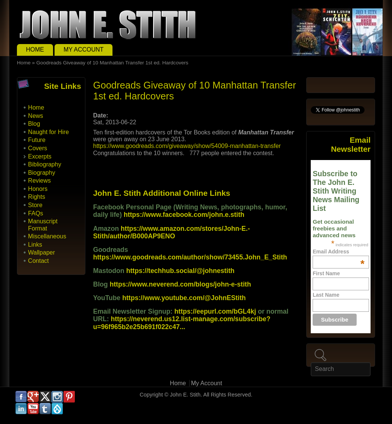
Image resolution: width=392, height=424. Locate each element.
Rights (36, 197)
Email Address (339, 252)
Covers (37, 148)
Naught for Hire (48, 132)
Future (37, 140)
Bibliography (44, 164)
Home (35, 49)
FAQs (35, 213)
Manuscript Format (43, 224)
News (35, 116)
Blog (34, 123)
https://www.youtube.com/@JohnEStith (184, 298)
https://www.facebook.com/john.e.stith (184, 214)
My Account (83, 49)
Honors (38, 189)
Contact (38, 261)
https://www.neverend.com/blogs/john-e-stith (180, 284)
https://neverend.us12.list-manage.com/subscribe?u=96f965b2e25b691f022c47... (181, 322)
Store (35, 205)
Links (35, 244)
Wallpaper (41, 252)
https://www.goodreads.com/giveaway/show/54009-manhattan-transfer (187, 146)
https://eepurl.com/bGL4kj (215, 311)
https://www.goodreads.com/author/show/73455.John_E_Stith (190, 257)
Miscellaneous (47, 236)
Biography (41, 172)
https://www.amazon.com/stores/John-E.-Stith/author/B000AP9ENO (171, 232)
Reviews (39, 180)
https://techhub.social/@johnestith (180, 271)
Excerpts (40, 156)
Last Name (326, 295)
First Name (326, 273)
